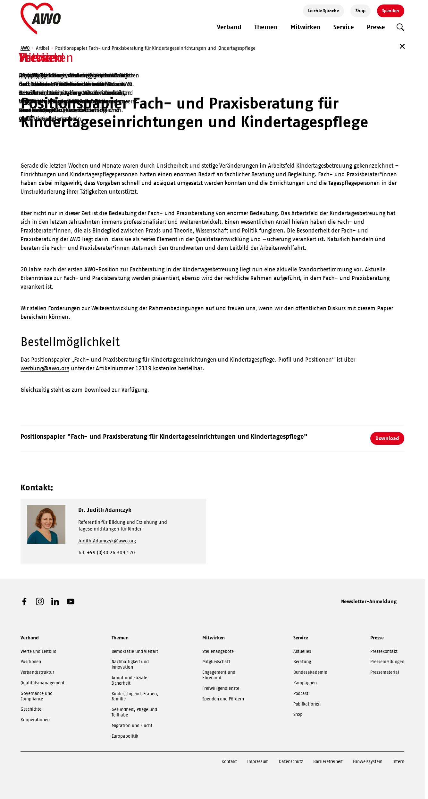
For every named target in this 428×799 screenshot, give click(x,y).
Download (387, 438)
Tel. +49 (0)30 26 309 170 (106, 552)
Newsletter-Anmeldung (369, 601)
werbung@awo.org (45, 368)
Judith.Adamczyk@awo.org (107, 540)
